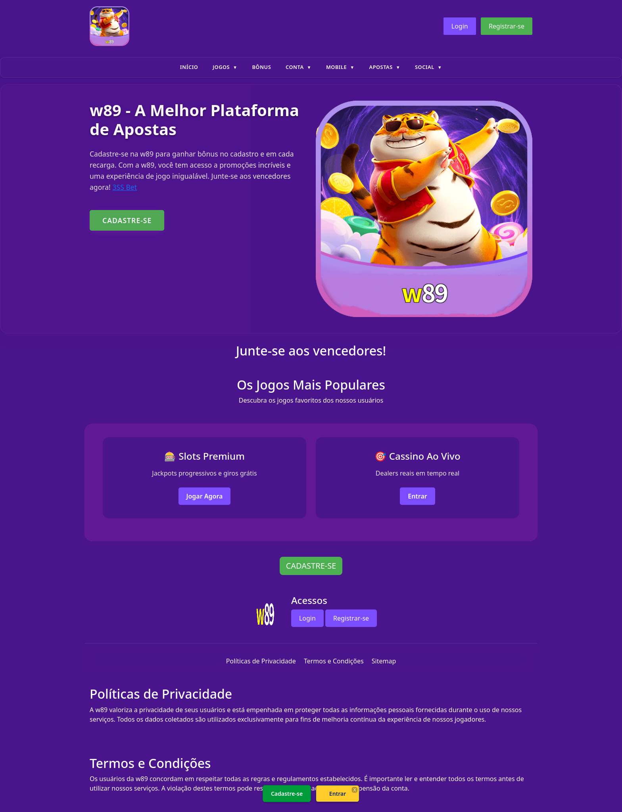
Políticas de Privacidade (261, 661)
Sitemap (384, 661)
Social (424, 67)
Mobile (336, 67)
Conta (295, 67)
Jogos (221, 67)
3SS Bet (124, 187)
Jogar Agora (204, 496)
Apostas (381, 67)
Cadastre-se (287, 793)
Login (459, 26)
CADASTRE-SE (127, 220)
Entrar (417, 496)
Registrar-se (506, 26)
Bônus (261, 67)
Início (189, 67)
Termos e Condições (334, 661)
